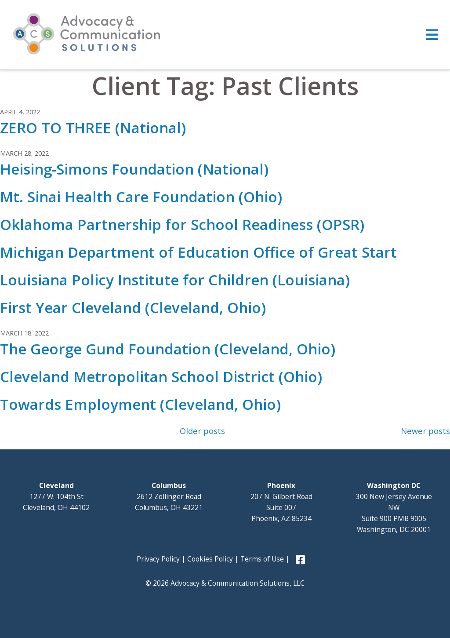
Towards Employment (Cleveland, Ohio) (140, 404)
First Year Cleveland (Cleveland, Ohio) (133, 307)
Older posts (202, 430)
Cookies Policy (210, 559)
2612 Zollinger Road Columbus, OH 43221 (169, 496)
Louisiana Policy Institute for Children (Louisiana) (175, 280)
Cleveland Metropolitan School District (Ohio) (161, 376)
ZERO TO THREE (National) (93, 128)
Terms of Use (262, 559)
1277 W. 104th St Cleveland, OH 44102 (56, 496)
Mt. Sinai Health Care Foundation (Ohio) (141, 197)
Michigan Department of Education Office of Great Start (198, 252)
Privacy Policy (158, 559)
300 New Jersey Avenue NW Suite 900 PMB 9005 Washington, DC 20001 (394, 507)
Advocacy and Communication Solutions (86, 34)
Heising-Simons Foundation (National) (134, 169)
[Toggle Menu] (225, 34)
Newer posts (425, 430)
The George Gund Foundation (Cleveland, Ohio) (167, 349)
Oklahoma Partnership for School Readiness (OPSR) (182, 224)
